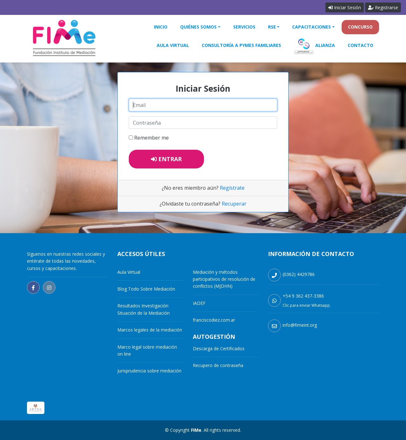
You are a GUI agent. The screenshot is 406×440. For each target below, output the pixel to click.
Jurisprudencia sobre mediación (149, 371)
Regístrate (232, 187)
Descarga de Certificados (219, 348)
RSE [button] (272, 27)
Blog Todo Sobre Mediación (146, 289)
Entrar (166, 159)
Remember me (151, 137)
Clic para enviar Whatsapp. (307, 305)
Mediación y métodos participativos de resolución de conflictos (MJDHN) (224, 279)
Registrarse (383, 7)
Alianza (314, 46)
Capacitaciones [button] (311, 27)
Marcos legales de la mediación (149, 330)
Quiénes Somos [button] (198, 27)
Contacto (360, 45)
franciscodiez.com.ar (214, 320)
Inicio (160, 27)
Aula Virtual (173, 45)
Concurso (360, 27)
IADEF (199, 303)
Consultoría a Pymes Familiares (241, 45)
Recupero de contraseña (218, 365)
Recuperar (234, 203)
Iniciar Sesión (344, 7)
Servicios (244, 27)
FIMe (196, 430)
